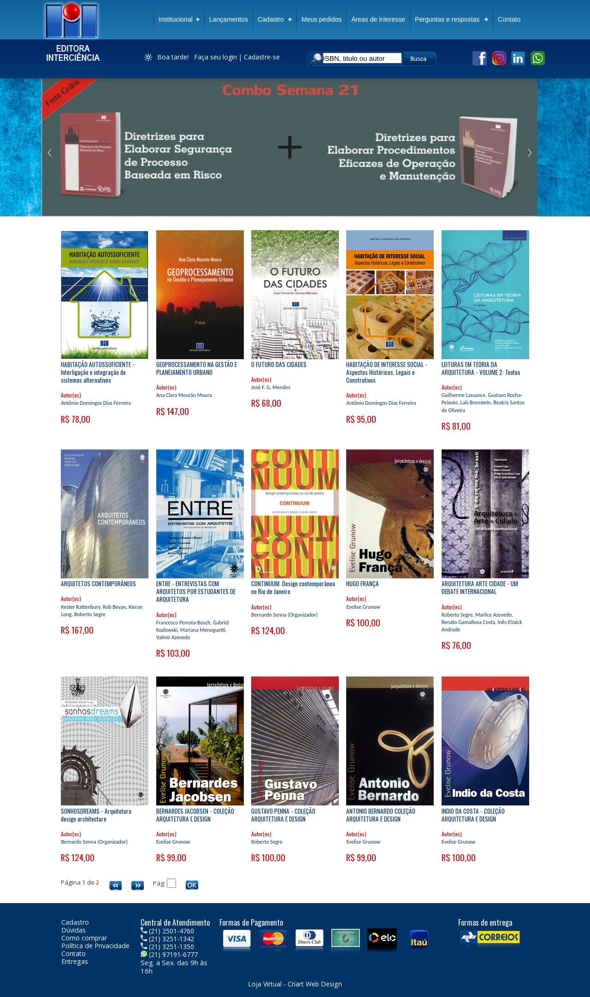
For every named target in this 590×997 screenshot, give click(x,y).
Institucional (176, 19)
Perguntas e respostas (447, 19)
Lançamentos (228, 19)
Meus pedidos (321, 19)
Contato (509, 19)
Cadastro (271, 19)
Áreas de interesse (378, 19)
